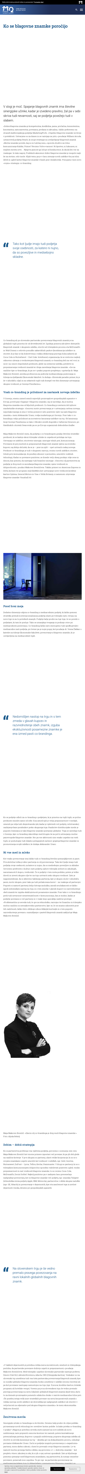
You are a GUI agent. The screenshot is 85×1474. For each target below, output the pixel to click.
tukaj (6, 1472)
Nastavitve (73, 1469)
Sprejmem (57, 1469)
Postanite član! (39, 2)
